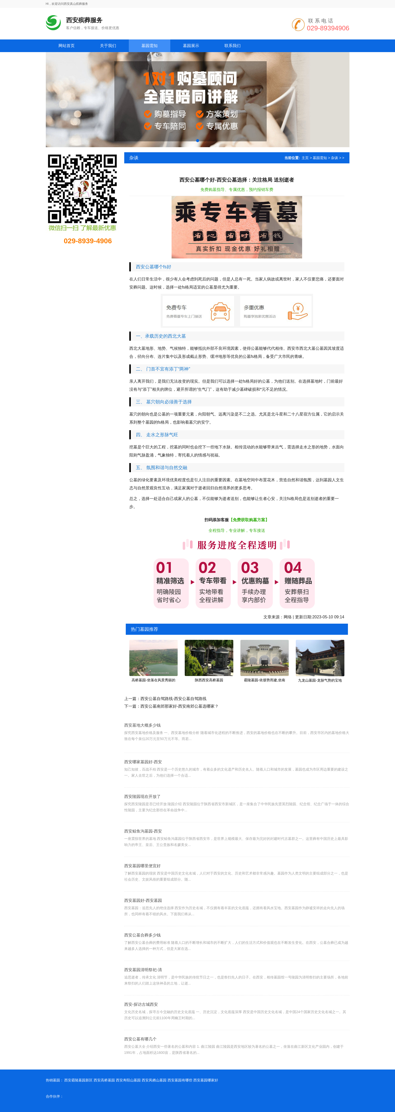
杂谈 (334, 158)
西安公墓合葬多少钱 (142, 955)
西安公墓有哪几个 (140, 1059)
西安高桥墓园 (104, 1080)
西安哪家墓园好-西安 (143, 782)
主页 (305, 158)
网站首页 (66, 45)
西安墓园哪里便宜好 (142, 886)
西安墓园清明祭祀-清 (143, 990)
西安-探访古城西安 (141, 1024)
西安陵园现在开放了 (142, 817)
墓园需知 (320, 158)
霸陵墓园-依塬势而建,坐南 (264, 680)
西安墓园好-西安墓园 (143, 921)
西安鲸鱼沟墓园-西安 (143, 851)
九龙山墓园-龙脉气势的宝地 (320, 680)
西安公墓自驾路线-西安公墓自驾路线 (173, 698)
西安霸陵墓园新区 (78, 1080)
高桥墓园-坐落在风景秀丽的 (153, 680)
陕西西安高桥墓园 (209, 680)
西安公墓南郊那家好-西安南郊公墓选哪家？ (179, 706)
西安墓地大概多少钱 (142, 741)
